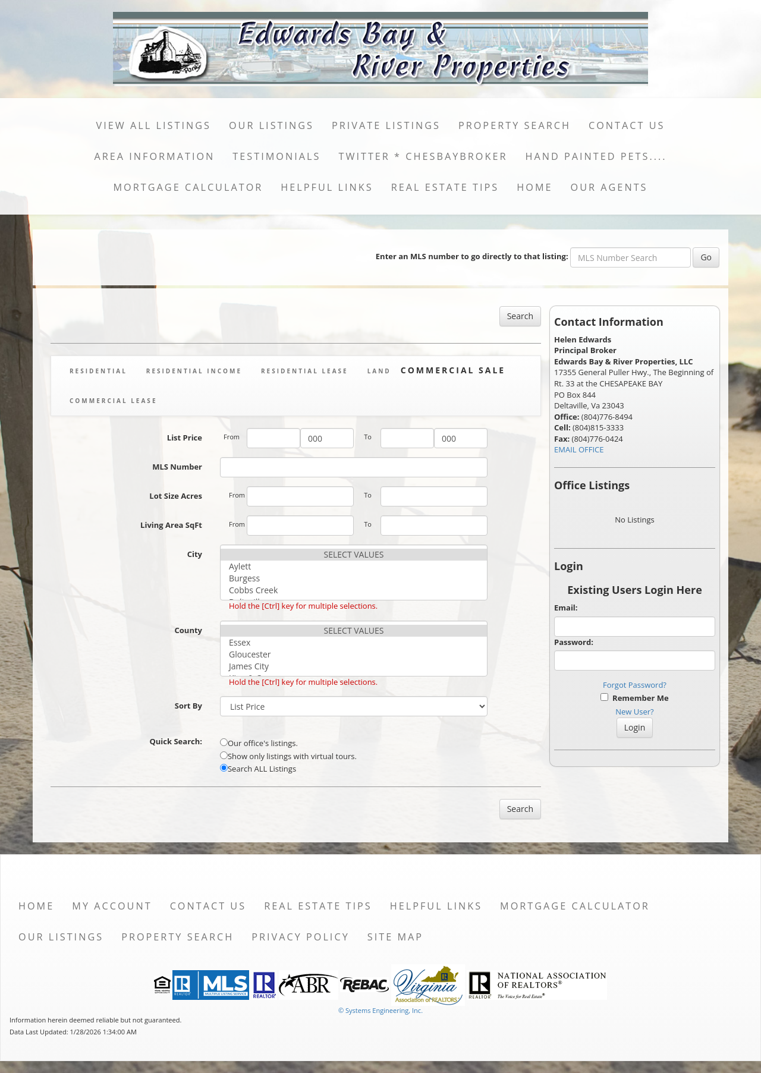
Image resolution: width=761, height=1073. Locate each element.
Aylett (354, 566)
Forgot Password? (634, 684)
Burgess (354, 578)
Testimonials (276, 156)
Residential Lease (304, 371)
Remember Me (634, 698)
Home (534, 187)
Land (379, 371)
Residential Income (194, 371)
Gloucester (354, 654)
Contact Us (627, 125)
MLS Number (177, 466)
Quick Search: (175, 741)
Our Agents (609, 187)
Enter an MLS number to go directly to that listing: (472, 256)
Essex (354, 643)
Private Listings (386, 125)
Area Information (154, 156)
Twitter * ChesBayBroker (422, 156)
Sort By (188, 705)
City (194, 554)
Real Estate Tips (445, 187)
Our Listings (271, 125)
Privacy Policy (300, 936)
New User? (634, 711)
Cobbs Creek (354, 590)
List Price (184, 437)
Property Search (514, 125)
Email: (566, 607)
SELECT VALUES (354, 555)
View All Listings (153, 125)
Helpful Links (327, 187)
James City (354, 666)
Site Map (395, 936)
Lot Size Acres (175, 495)
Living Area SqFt (171, 525)
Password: (573, 642)
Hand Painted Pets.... (595, 156)
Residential (98, 371)
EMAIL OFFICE (579, 449)
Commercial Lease (113, 401)
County (188, 630)
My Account (112, 905)
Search (520, 316)
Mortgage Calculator (188, 187)
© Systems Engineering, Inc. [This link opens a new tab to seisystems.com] (380, 1010)
